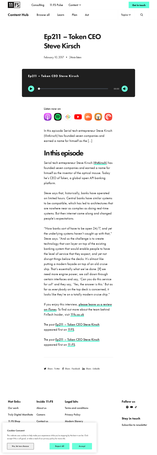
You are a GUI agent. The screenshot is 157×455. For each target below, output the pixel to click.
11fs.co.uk (77, 314)
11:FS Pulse (56, 5)
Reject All (59, 446)
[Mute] (125, 89)
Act (87, 15)
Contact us (42, 421)
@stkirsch (100, 162)
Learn (60, 15)
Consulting (37, 5)
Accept (82, 446)
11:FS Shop (14, 421)
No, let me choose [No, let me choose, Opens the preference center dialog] (20, 446)
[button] (74, 5)
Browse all (43, 15)
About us (41, 408)
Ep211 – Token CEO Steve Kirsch (77, 324)
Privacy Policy (72, 414)
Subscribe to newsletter (134, 425)
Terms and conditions (76, 408)
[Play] (31, 89)
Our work (13, 408)
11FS (71, 329)
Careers (40, 414)
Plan (74, 15)
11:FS (71, 344)
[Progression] (73, 88)
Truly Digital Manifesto (20, 414)
